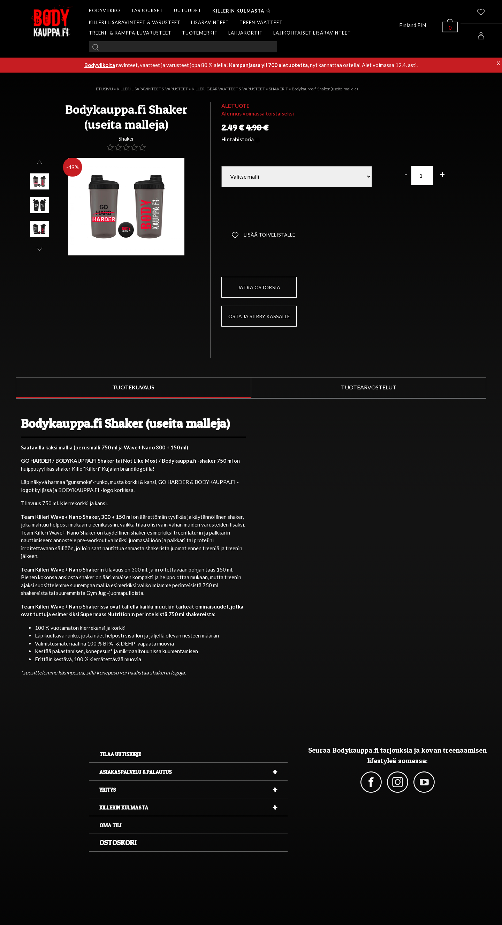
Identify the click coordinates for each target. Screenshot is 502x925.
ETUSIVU (104, 88)
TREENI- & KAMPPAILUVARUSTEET (130, 33)
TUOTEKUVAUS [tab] (133, 387)
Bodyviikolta (99, 65)
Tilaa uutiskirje (120, 754)
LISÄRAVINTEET (210, 22)
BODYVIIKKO (104, 10)
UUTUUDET (187, 10)
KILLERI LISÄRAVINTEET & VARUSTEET (135, 22)
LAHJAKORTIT (245, 33)
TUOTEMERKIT (200, 33)
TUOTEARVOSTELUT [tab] (368, 387)
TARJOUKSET (147, 10)
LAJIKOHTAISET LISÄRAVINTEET (312, 33)
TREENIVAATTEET (261, 22)
